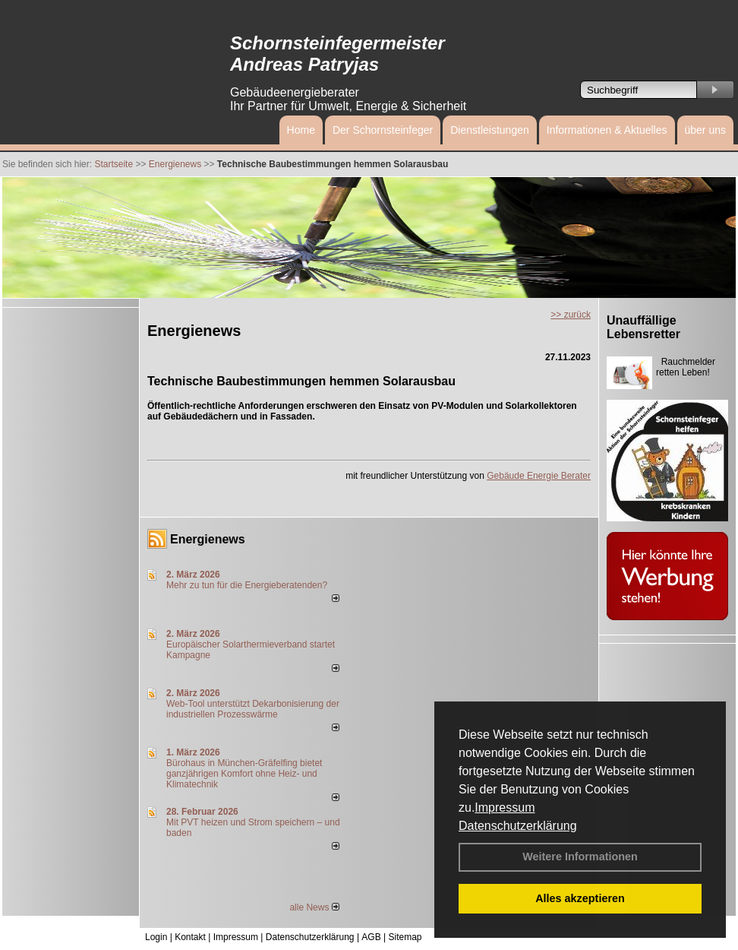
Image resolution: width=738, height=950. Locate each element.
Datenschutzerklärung (518, 825)
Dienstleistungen (489, 130)
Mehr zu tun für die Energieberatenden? (246, 585)
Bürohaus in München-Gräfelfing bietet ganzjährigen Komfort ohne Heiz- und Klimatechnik (244, 774)
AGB (370, 937)
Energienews (207, 539)
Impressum (505, 807)
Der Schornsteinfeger (383, 130)
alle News (314, 907)
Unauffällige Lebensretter (643, 327)
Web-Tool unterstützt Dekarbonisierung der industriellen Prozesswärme (252, 709)
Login (156, 937)
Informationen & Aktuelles (607, 130)
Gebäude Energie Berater (539, 475)
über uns (705, 130)
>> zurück (570, 314)
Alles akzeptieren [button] (580, 898)
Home (301, 130)
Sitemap (404, 937)
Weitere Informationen (580, 856)
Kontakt (190, 937)
